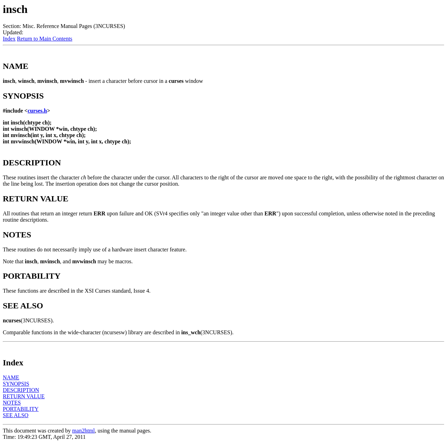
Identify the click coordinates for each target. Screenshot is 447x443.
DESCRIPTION (21, 390)
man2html (83, 431)
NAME (11, 377)
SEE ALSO (15, 415)
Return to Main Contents (44, 39)
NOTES (12, 403)
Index (9, 39)
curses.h (37, 111)
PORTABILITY (21, 409)
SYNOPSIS (16, 384)
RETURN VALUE (24, 396)
